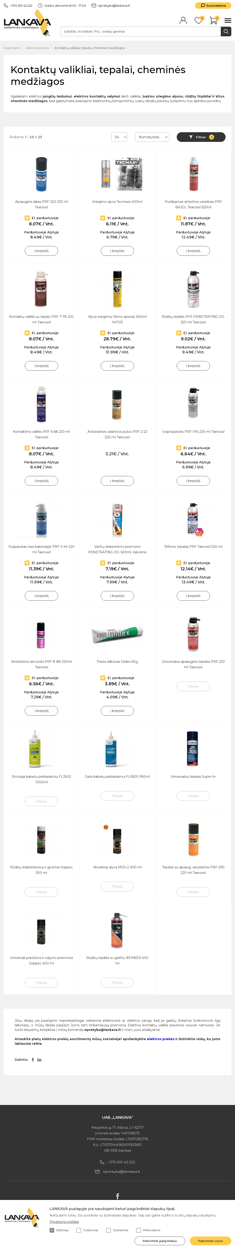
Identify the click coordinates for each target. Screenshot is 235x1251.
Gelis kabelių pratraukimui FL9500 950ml (117, 777)
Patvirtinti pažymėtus (160, 1241)
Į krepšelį (41, 251)
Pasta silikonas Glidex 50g (117, 662)
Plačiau (193, 686)
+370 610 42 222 (18, 5)
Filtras (205, 137)
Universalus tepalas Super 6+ (193, 777)
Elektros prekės (37, 48)
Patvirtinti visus (210, 1241)
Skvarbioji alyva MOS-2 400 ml (117, 867)
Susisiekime (216, 5)
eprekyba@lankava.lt (111, 5)
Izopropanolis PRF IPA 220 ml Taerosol (193, 432)
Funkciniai (87, 1230)
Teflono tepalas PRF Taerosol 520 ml (193, 547)
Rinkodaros (148, 1230)
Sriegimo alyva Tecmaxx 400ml (117, 202)
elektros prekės (160, 1039)
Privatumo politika (64, 1222)
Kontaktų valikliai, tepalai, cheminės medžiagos (90, 48)
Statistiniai (117, 1230)
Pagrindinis (12, 48)
